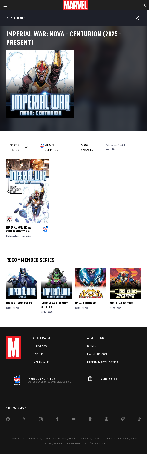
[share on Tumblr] (57, 420)
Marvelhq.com (97, 354)
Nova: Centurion (86, 303)
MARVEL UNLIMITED (51, 147)
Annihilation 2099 (121, 303)
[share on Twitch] (123, 420)
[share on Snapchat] (90, 420)
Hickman (10, 235)
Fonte (18, 235)
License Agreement (52, 443)
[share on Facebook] (8, 420)
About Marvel (42, 338)
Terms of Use (17, 438)
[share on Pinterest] (106, 420)
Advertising (95, 338)
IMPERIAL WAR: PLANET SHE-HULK (54, 305)
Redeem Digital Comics (102, 362)
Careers (39, 354)
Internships (41, 362)
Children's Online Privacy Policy (121, 438)
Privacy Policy (35, 438)
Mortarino (26, 235)
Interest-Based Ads (76, 443)
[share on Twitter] (24, 420)
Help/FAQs (40, 346)
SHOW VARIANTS (87, 147)
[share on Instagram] (41, 420)
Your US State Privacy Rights (60, 438)
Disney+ (92, 346)
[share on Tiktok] (139, 420)
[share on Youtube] (74, 420)
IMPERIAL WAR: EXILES (19, 303)
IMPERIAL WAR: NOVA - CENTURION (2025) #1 (19, 229)
